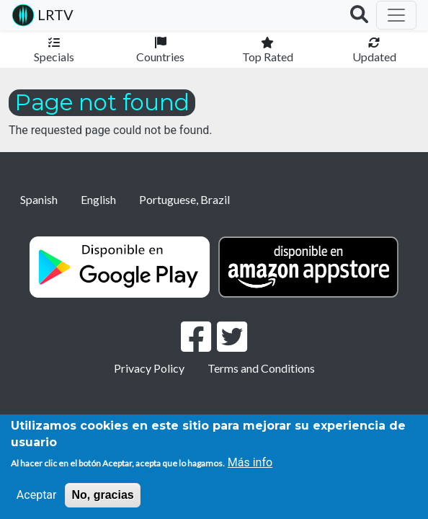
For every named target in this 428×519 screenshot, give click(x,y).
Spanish (39, 199)
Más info (250, 462)
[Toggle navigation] (396, 15)
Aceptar (37, 495)
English (98, 199)
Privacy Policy (149, 368)
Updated (374, 56)
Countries (160, 56)
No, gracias (102, 495)
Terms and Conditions (261, 368)
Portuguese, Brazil (184, 199)
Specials (54, 56)
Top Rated (267, 56)
